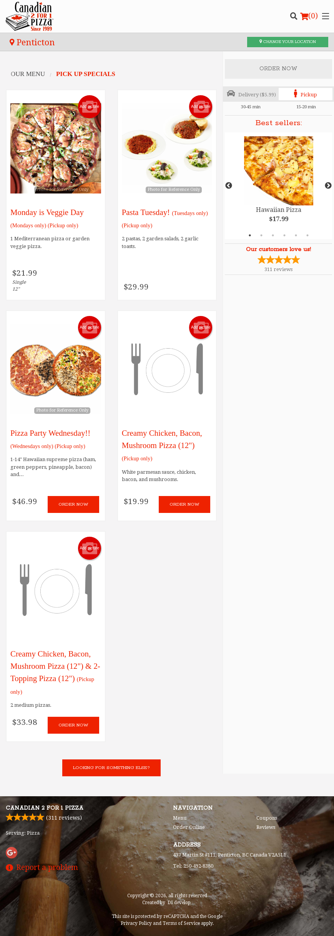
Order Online (189, 827)
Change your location (287, 42)
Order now (73, 504)
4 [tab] (284, 235)
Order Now (278, 68)
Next (328, 186)
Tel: (193, 866)
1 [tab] (250, 235)
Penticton (32, 42)
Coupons (266, 818)
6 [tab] (307, 235)
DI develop (179, 902)
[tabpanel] (278, 185)
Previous (229, 186)
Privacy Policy (136, 923)
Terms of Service (181, 923)
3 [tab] (273, 235)
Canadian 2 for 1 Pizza (44, 808)
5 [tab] (296, 235)
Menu (179, 818)
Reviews (265, 827)
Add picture (89, 106)
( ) (309, 16)
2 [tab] (261, 235)
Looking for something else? (111, 768)
